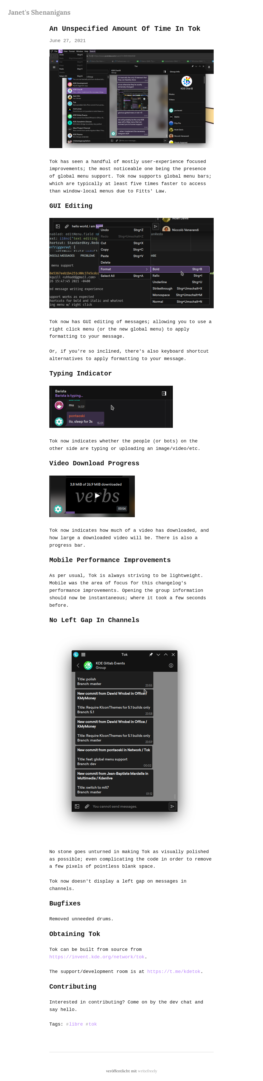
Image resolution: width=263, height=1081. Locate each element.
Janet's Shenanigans (39, 12)
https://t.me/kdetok (172, 963)
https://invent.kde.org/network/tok (96, 948)
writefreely (147, 1062)
